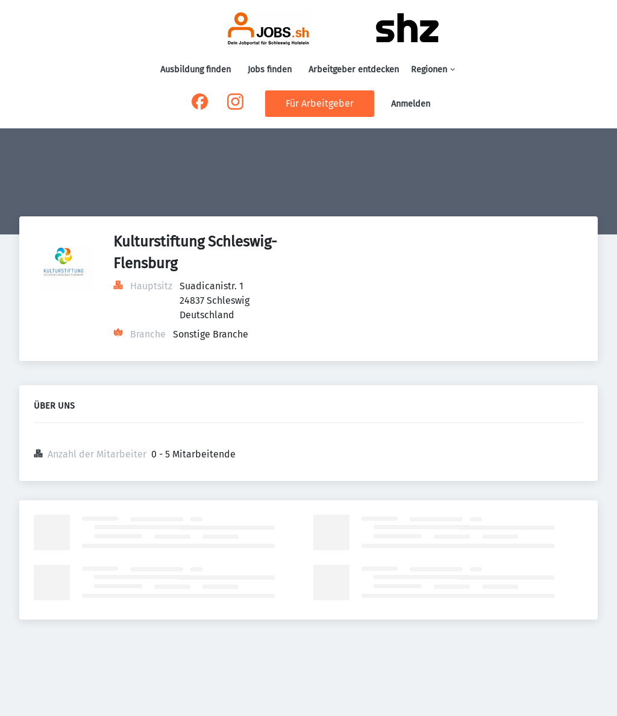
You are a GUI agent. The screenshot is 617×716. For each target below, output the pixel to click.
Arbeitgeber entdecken (353, 69)
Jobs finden (270, 69)
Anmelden (410, 104)
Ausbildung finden (195, 69)
